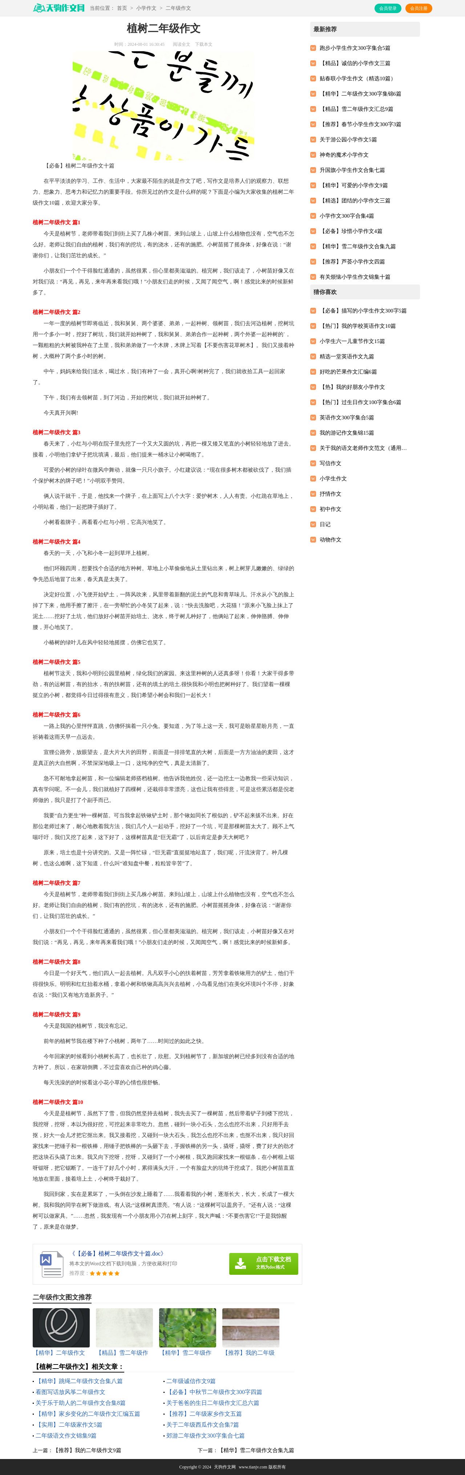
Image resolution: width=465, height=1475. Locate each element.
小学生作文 (333, 478)
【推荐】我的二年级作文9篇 (87, 1450)
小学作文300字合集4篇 (347, 216)
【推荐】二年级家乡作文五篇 (204, 1414)
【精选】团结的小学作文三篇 (355, 200)
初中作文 (330, 509)
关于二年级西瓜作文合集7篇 (202, 1425)
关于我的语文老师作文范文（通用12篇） (364, 448)
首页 (122, 8)
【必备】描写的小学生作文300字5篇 (363, 311)
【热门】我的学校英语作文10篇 (358, 326)
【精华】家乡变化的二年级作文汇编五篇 (88, 1414)
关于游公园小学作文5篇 (348, 139)
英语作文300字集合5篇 (347, 417)
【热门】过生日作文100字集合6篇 (360, 402)
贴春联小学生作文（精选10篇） (358, 78)
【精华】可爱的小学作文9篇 (354, 185)
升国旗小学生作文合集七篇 (352, 170)
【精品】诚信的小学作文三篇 (355, 63)
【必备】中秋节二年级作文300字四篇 (214, 1392)
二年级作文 (178, 8)
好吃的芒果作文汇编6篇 (348, 372)
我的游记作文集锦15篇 (347, 433)
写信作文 (330, 463)
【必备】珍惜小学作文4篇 (351, 231)
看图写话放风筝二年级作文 (70, 1392)
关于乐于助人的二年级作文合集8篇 (81, 1403)
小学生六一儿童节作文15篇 (352, 341)
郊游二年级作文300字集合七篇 (205, 1435)
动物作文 (330, 540)
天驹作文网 (225, 1467)
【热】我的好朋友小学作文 (352, 387)
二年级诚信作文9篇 (191, 1381)
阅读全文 (181, 44)
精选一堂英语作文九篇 (347, 356)
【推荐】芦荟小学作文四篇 (352, 262)
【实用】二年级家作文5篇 (69, 1425)
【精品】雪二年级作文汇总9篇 (356, 109)
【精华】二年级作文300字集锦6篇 (360, 94)
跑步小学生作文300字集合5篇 (355, 48)
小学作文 (146, 8)
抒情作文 (330, 494)
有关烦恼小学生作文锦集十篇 (355, 277)
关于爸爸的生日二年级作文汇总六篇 (212, 1403)
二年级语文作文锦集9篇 (66, 1435)
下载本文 (204, 44)
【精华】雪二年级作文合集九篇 (256, 1450)
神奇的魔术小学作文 (344, 155)
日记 (325, 524)
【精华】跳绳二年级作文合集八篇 (79, 1381)
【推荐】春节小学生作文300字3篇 (360, 124)
